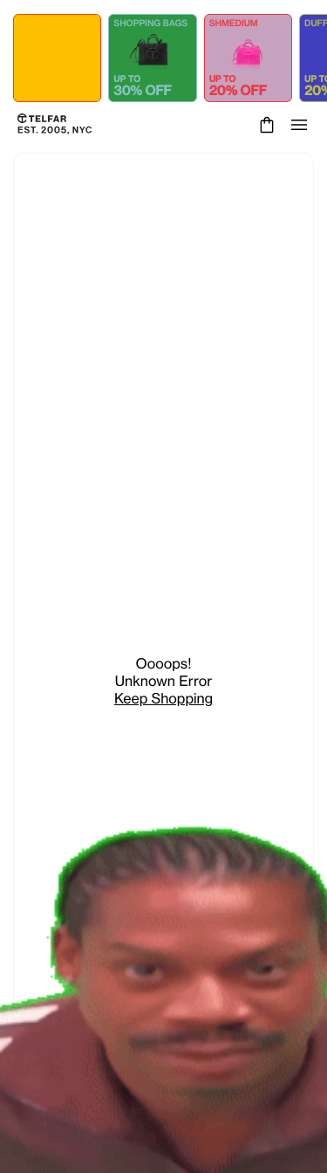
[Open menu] (299, 124)
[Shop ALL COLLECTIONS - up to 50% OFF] (57, 58)
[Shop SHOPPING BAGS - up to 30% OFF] (152, 58)
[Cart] (264, 124)
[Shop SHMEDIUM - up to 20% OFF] (248, 58)
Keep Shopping (163, 698)
